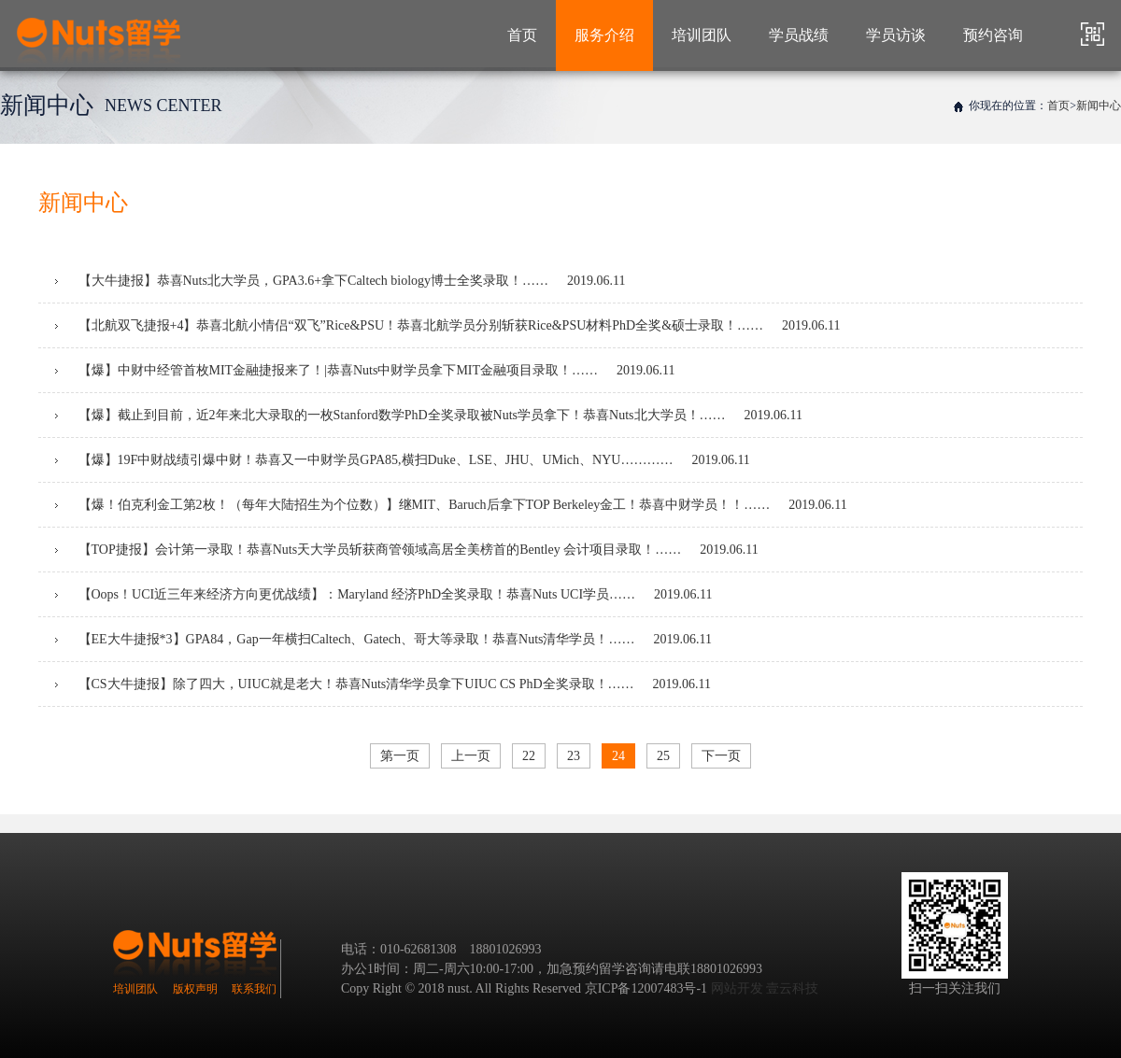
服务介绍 (604, 35)
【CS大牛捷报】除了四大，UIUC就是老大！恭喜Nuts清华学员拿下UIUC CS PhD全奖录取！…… (383, 684)
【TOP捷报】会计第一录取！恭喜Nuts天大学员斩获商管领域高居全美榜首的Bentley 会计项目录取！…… (407, 550)
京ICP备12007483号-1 (646, 988)
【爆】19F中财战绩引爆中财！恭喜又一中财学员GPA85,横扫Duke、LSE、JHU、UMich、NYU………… (402, 460)
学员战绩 (799, 35)
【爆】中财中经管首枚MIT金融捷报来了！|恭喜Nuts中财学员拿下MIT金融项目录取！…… (365, 370)
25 (663, 756)
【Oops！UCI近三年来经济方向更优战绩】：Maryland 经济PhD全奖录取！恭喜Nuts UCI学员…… (384, 594)
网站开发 (737, 988)
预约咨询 (993, 35)
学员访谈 (896, 35)
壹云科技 (792, 988)
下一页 (721, 756)
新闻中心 (1098, 105)
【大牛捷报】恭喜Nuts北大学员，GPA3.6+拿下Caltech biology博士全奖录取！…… (340, 281)
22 (528, 756)
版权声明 (195, 988)
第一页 (399, 756)
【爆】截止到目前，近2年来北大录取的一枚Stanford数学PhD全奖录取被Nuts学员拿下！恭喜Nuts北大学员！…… (428, 415)
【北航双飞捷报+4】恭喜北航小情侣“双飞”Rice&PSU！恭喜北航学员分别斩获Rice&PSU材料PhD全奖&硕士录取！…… (448, 325)
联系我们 (254, 988)
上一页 (470, 756)
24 (618, 756)
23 (573, 756)
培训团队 (701, 35)
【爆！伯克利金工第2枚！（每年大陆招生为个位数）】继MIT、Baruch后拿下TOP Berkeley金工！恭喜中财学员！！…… (451, 505)
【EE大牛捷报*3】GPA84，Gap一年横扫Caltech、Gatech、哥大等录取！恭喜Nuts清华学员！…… (383, 639)
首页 (522, 35)
